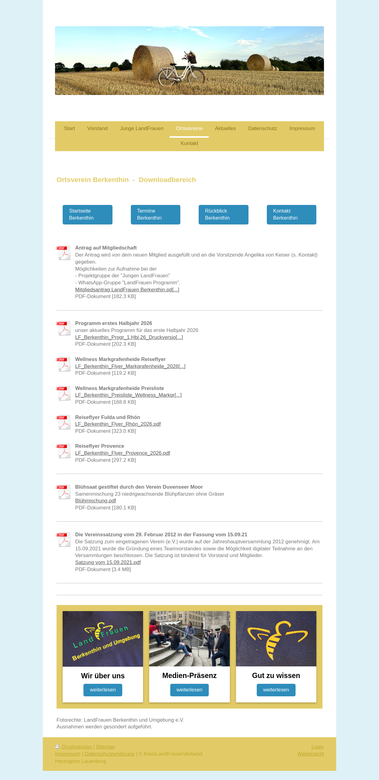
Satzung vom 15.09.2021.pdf (108, 562)
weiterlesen (103, 690)
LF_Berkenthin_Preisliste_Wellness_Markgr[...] (128, 395)
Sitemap (105, 747)
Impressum (67, 754)
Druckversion (74, 747)
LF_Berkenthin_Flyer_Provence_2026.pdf (122, 453)
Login (317, 747)
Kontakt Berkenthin (285, 214)
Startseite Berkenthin (81, 214)
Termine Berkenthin (149, 214)
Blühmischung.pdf (95, 501)
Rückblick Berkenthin (217, 214)
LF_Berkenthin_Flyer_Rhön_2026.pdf (118, 424)
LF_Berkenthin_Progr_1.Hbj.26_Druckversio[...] (129, 337)
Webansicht (310, 754)
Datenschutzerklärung (109, 754)
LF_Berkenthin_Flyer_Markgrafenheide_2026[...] (130, 366)
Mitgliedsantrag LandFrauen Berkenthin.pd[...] (127, 290)
